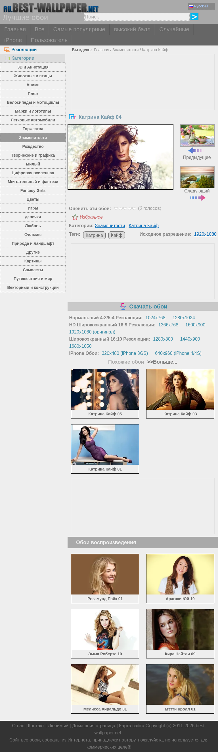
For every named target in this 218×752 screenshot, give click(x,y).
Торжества (33, 129)
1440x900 (190, 339)
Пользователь (49, 40)
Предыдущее (197, 141)
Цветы (33, 199)
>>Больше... (161, 362)
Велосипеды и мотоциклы (33, 102)
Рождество (33, 146)
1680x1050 (80, 346)
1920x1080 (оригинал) (92, 332)
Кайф (116, 235)
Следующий (197, 183)
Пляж (33, 93)
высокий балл (132, 29)
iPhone (13, 40)
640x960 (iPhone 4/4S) (178, 353)
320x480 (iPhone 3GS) (125, 353)
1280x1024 (184, 317)
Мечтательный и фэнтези (33, 181)
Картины (33, 261)
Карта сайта (131, 725)
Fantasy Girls (33, 190)
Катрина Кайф (155, 49)
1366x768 (168, 324)
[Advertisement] (143, 97)
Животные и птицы (33, 76)
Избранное (91, 217)
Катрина (94, 235)
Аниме (33, 84)
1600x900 (195, 324)
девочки (33, 217)
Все (39, 29)
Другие (33, 252)
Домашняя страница (93, 725)
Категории (19, 58)
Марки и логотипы (33, 111)
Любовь (33, 225)
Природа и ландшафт (33, 243)
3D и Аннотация (33, 67)
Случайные (174, 29)
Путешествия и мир (33, 278)
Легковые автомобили (33, 120)
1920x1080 (205, 234)
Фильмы (32, 234)
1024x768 (155, 317)
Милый (33, 164)
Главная (15, 29)
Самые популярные (79, 29)
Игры (33, 208)
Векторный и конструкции (33, 287)
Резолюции (20, 49)
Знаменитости (33, 137)
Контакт (36, 725)
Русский (198, 6)
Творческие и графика (33, 155)
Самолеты (33, 270)
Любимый (58, 725)
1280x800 (163, 339)
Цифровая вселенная (33, 173)
